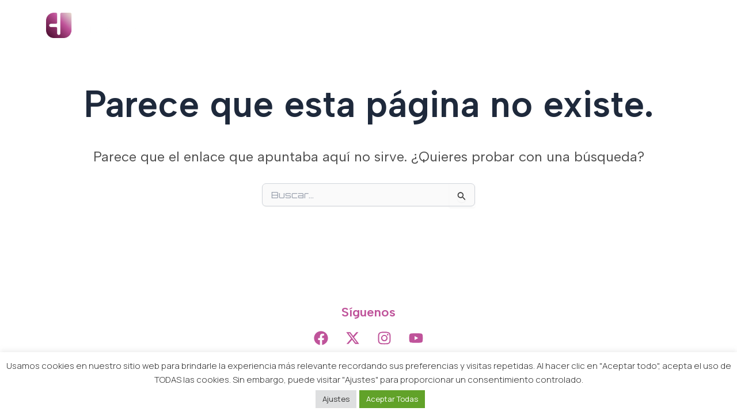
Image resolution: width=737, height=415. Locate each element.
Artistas (384, 25)
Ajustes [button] (335, 399)
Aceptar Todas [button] (392, 399)
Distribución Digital (527, 25)
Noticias (604, 25)
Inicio (337, 25)
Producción (444, 25)
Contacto (661, 25)
